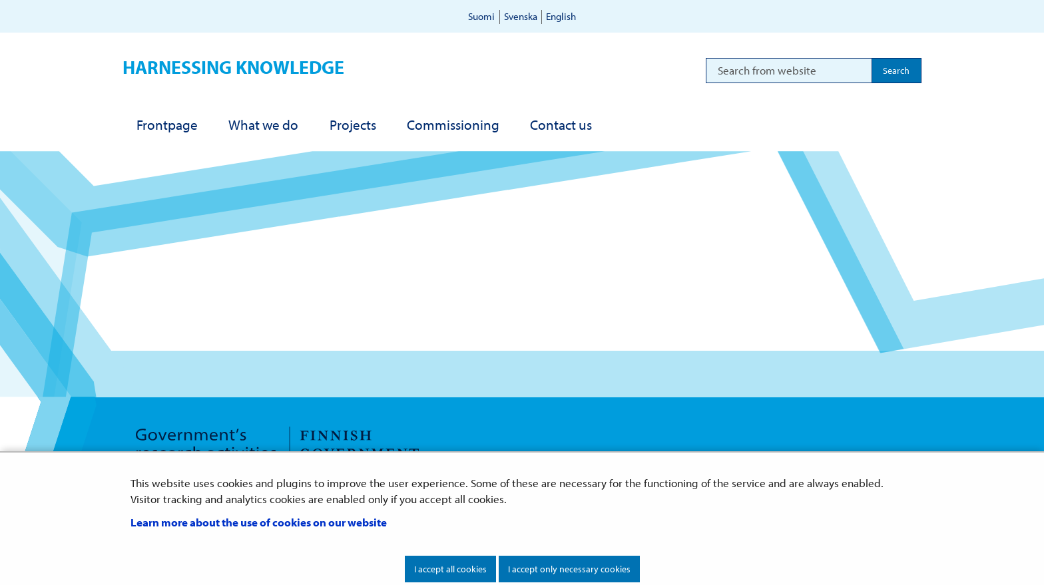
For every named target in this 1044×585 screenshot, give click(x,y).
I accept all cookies (450, 569)
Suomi (481, 16)
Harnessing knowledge (233, 67)
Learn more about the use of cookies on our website (258, 522)
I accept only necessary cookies (569, 569)
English (561, 16)
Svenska (520, 16)
